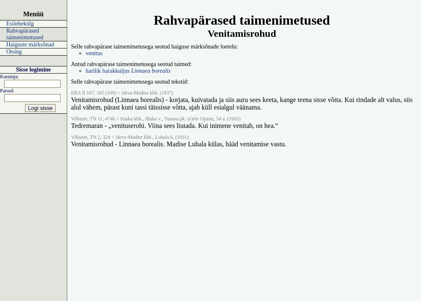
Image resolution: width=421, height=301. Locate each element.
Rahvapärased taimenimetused (24, 34)
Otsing (14, 51)
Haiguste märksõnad (30, 44)
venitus (94, 53)
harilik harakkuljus (128, 71)
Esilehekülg (20, 23)
